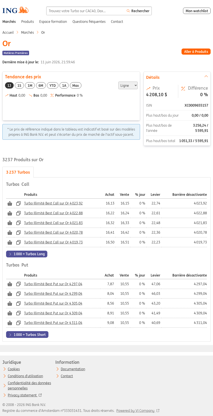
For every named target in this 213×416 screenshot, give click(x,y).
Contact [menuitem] (117, 21)
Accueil (8, 32)
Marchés (27, 32)
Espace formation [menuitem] (53, 21)
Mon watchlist (197, 11)
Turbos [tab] (18, 172)
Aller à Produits (196, 51)
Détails (177, 77)
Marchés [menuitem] (9, 21)
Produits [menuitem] (27, 21)
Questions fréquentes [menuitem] (89, 21)
